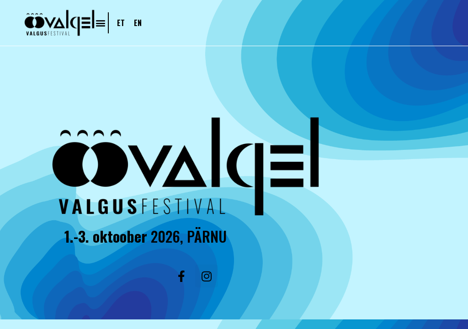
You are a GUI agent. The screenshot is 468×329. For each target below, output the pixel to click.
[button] (100, 22)
